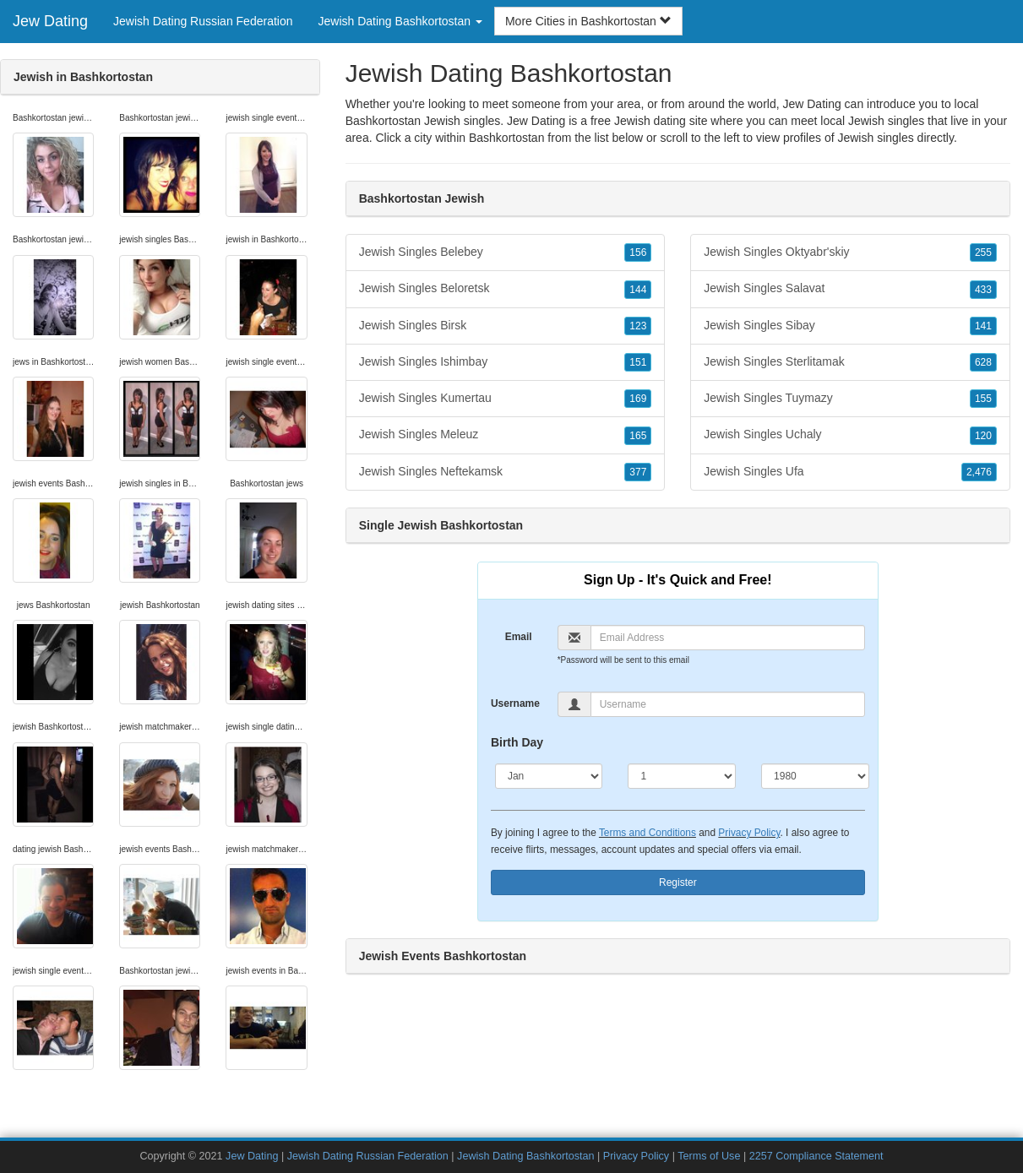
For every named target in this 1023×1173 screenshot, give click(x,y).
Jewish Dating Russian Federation (202, 21)
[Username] (727, 704)
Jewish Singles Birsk (505, 326)
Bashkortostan (507, 137)
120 (983, 436)
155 (983, 399)
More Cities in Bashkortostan (588, 21)
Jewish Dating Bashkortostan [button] (400, 21)
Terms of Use (708, 1156)
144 (637, 290)
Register (678, 882)
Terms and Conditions (647, 833)
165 (637, 436)
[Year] (815, 776)
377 (637, 472)
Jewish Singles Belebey (505, 252)
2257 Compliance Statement (816, 1156)
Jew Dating (50, 21)
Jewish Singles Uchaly (850, 435)
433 (983, 290)
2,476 (979, 472)
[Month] (549, 776)
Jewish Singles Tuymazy (850, 398)
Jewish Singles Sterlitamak (850, 362)
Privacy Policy (749, 833)
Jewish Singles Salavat (850, 289)
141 (983, 326)
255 (983, 252)
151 (637, 362)
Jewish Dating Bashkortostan (525, 1156)
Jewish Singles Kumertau (505, 398)
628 (983, 362)
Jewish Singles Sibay (850, 326)
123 (637, 326)
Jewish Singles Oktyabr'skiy (850, 252)
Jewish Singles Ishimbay (505, 362)
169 (637, 399)
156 (637, 252)
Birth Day (517, 742)
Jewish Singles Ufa (850, 472)
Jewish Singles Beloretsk (505, 289)
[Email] (727, 637)
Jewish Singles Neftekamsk (505, 472)
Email (518, 637)
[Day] (682, 776)
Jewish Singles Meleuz (505, 435)
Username (515, 703)
